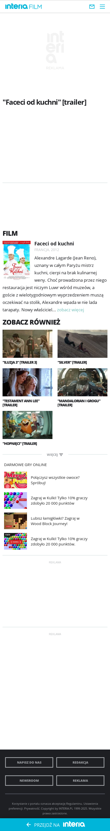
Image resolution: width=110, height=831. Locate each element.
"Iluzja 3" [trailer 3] (20, 362)
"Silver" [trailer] (72, 362)
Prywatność (31, 808)
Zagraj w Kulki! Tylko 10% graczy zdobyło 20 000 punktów (59, 500)
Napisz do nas (29, 762)
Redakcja (80, 762)
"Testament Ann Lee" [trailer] (21, 403)
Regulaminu (74, 803)
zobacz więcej (70, 310)
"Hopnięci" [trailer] (20, 444)
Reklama (80, 780)
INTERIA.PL (66, 808)
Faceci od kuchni (54, 243)
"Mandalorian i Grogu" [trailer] (79, 403)
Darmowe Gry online (25, 465)
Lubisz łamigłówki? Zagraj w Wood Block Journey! (55, 521)
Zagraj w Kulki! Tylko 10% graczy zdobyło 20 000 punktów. (59, 541)
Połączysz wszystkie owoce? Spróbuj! (55, 480)
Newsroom (29, 780)
